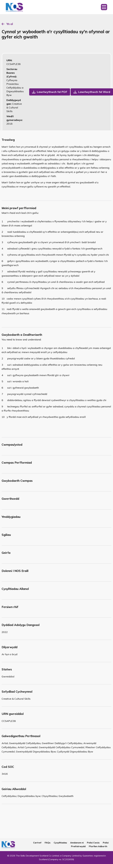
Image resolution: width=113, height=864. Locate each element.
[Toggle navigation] (104, 7)
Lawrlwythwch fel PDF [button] (52, 92)
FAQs (47, 842)
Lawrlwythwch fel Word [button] (94, 92)
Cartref (37, 842)
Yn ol (9, 24)
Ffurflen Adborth (98, 846)
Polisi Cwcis (93, 842)
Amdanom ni (77, 842)
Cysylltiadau (60, 842)
